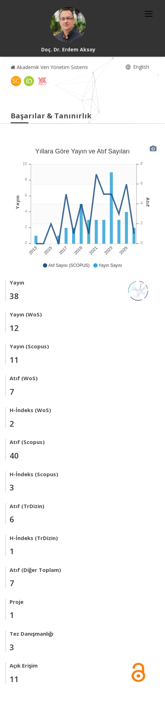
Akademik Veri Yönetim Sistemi (49, 67)
